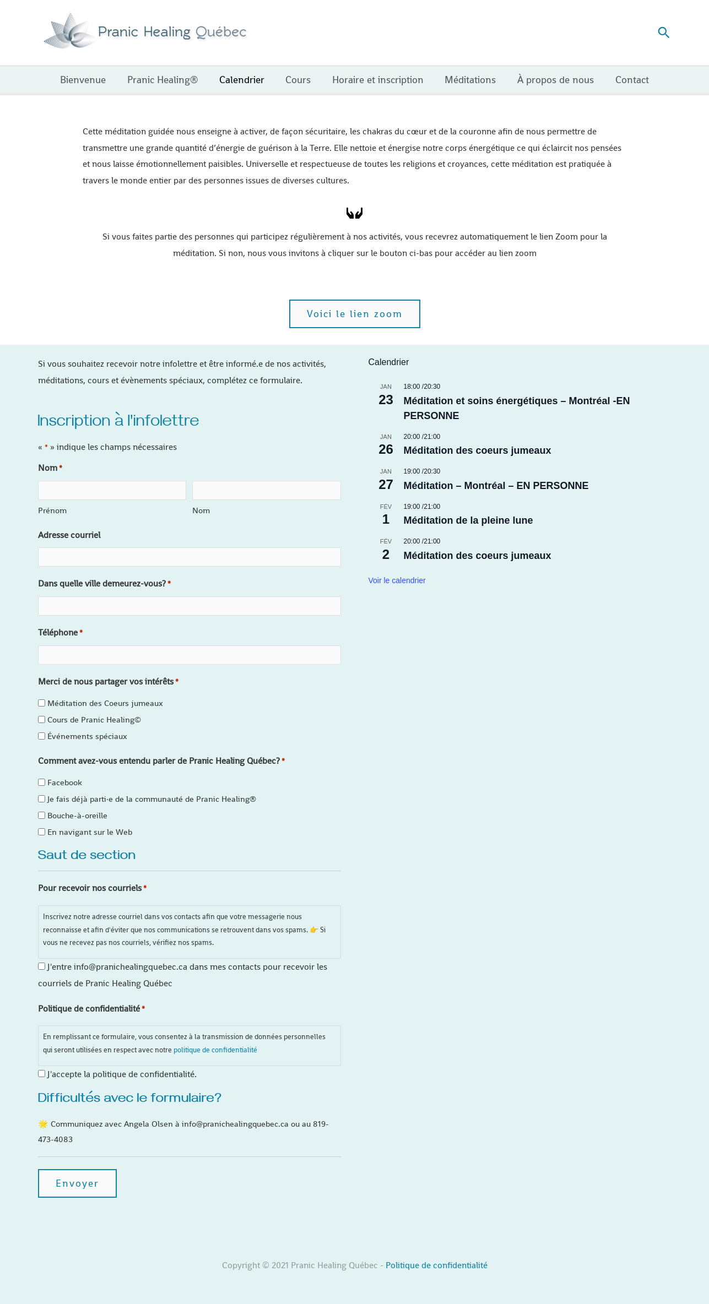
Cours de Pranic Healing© (94, 719)
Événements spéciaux (87, 736)
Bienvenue (88, 79)
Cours (299, 79)
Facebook (64, 782)
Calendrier (244, 79)
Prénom (52, 510)
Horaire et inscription (377, 79)
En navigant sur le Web (89, 832)
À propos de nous (552, 79)
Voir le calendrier (397, 580)
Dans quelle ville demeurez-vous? (104, 584)
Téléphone (60, 633)
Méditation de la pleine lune (468, 520)
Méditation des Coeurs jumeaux (105, 703)
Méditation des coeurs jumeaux (477, 450)
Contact (627, 79)
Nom (201, 510)
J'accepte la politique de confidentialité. (122, 1074)
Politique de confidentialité (437, 1265)
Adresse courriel (69, 535)
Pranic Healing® (166, 79)
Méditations (468, 79)
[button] (664, 32)
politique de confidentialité (215, 1050)
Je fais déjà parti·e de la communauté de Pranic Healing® (151, 799)
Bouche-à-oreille (77, 815)
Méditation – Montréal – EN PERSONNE (496, 485)
